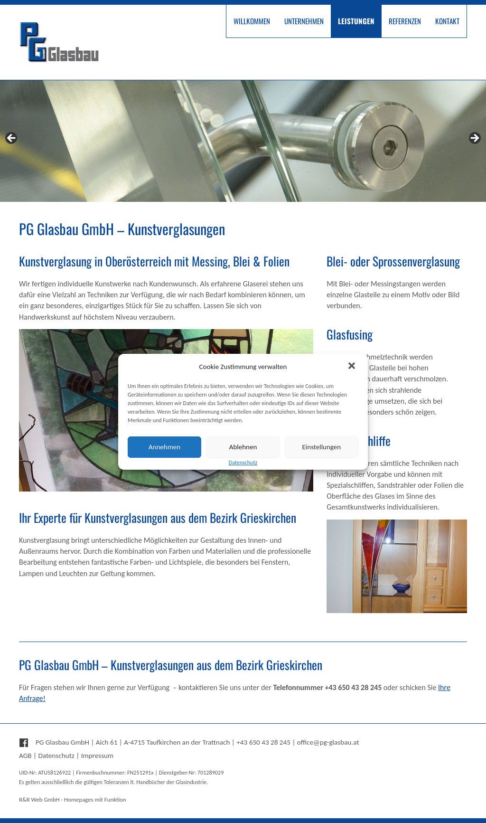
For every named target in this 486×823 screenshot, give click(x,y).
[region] (243, 141)
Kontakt (447, 21)
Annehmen (164, 447)
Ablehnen (243, 447)
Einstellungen (321, 447)
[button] (352, 366)
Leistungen (356, 21)
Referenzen (405, 21)
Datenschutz (56, 755)
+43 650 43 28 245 (263, 742)
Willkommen (252, 21)
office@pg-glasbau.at (328, 742)
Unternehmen (304, 21)
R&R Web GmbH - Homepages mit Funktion (72, 799)
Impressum (97, 755)
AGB (25, 755)
